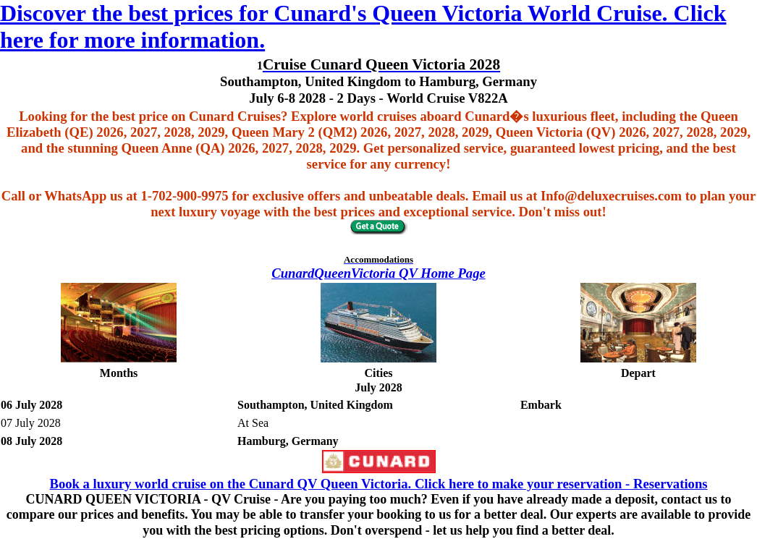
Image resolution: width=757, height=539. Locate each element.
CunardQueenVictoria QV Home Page (378, 273)
